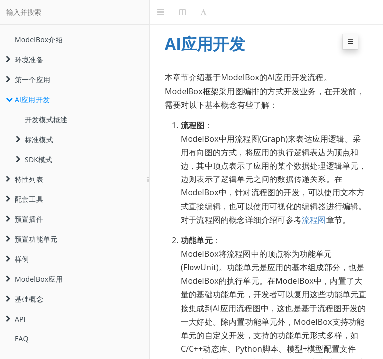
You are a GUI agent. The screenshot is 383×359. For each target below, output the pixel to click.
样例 (17, 259)
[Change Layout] (182, 12)
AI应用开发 (28, 99)
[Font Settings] (203, 12)
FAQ (22, 338)
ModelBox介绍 (39, 39)
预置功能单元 (31, 239)
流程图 (314, 219)
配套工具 (24, 199)
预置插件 (24, 219)
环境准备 (24, 59)
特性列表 (24, 179)
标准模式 (34, 139)
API (16, 319)
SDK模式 (34, 159)
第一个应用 (28, 79)
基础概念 (24, 299)
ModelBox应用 (34, 279)
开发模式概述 (46, 119)
